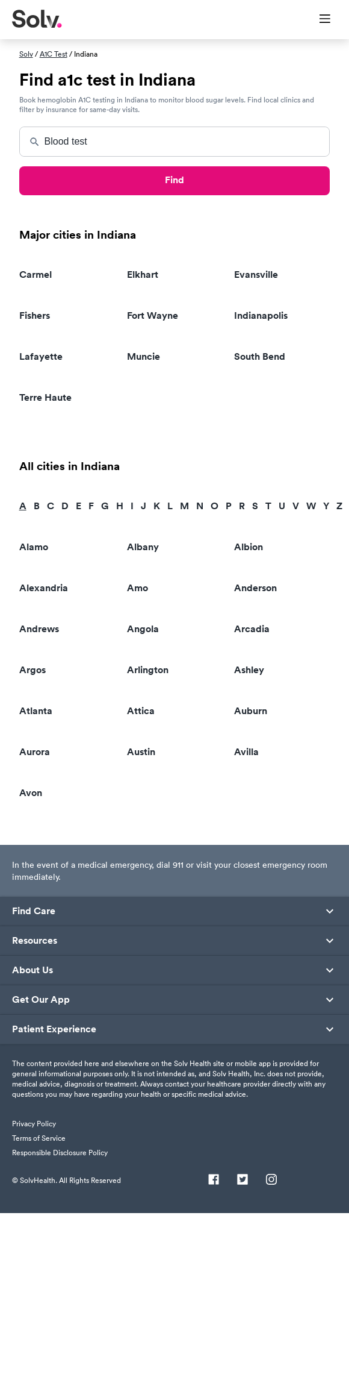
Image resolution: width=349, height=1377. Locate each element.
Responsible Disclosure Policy (60, 1152)
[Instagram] (271, 1180)
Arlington (147, 669)
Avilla (246, 751)
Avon (30, 792)
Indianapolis (261, 315)
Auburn (250, 710)
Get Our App (41, 1000)
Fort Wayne (152, 315)
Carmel (35, 274)
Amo (137, 588)
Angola (143, 629)
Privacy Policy (34, 1123)
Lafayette (41, 356)
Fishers (34, 315)
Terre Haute (45, 397)
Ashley (249, 669)
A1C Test (53, 54)
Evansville (256, 274)
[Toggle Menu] (317, 19)
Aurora (34, 751)
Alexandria (43, 588)
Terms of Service (39, 1138)
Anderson (255, 588)
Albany (143, 547)
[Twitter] (242, 1180)
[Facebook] (213, 1180)
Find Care (33, 911)
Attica (141, 710)
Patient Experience (54, 1029)
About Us (32, 970)
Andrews (39, 629)
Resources (34, 941)
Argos (32, 669)
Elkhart (142, 274)
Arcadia (252, 629)
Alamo (33, 547)
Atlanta (35, 710)
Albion (248, 547)
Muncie (143, 356)
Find (174, 180)
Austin (141, 751)
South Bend (259, 356)
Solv (26, 54)
